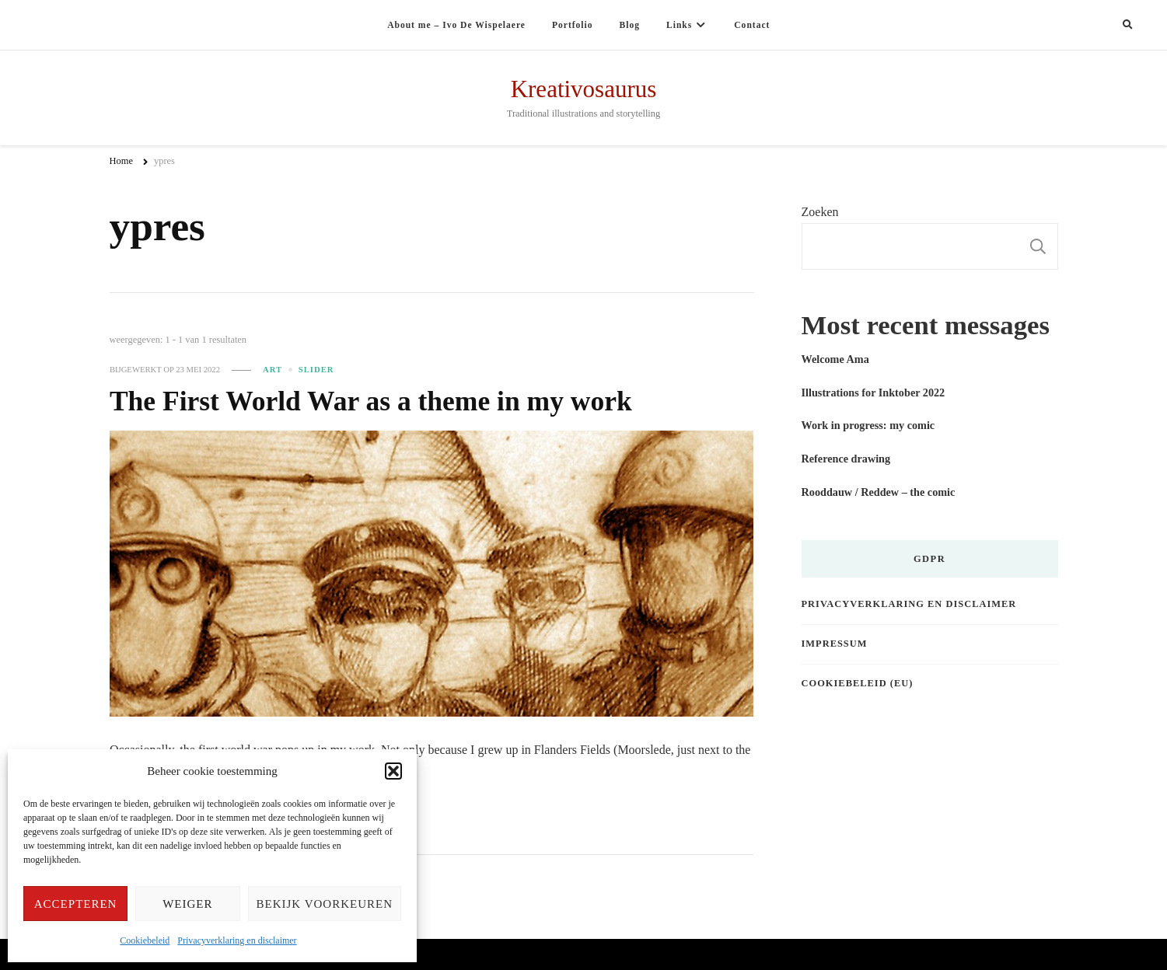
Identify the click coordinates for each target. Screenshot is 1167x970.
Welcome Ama (835, 359)
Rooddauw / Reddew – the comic (879, 492)
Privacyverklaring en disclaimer (236, 940)
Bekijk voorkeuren (325, 904)
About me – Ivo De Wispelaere (456, 25)
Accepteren (75, 904)
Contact (752, 25)
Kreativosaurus (584, 89)
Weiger (187, 904)
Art (272, 369)
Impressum (835, 643)
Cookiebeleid (144, 940)
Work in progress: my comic (868, 425)
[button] (393, 771)
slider (316, 369)
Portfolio (572, 25)
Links (679, 25)
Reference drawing (846, 458)
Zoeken (820, 211)
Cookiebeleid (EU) (858, 683)
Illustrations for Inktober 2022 (873, 392)
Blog (630, 25)
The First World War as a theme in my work (371, 401)
